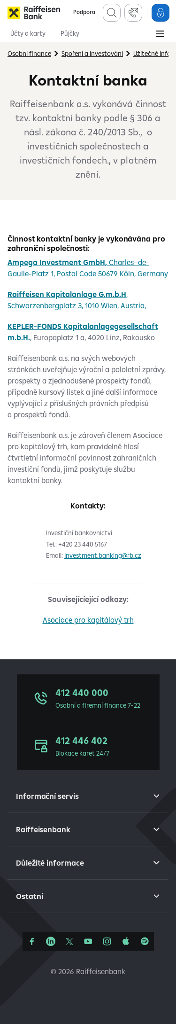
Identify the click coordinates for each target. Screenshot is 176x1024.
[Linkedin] (50, 941)
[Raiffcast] (144, 941)
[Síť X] (69, 941)
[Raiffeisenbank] (34, 13)
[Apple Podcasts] (125, 941)
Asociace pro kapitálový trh (88, 620)
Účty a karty (28, 33)
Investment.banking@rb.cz (102, 555)
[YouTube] (88, 941)
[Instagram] (107, 941)
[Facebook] (32, 941)
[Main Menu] (160, 34)
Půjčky (70, 33)
